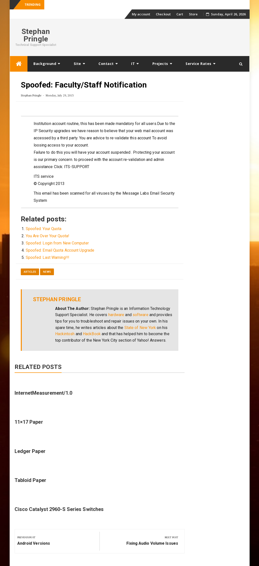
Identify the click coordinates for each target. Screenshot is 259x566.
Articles (30, 271)
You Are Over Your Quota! (47, 236)
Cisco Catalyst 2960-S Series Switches (59, 509)
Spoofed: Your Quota (44, 228)
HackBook (92, 333)
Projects (160, 63)
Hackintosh (65, 333)
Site (77, 63)
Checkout (163, 14)
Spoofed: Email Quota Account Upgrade (60, 250)
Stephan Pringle (36, 35)
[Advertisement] (156, 37)
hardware (116, 314)
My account (141, 14)
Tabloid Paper (30, 480)
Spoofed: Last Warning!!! (47, 257)
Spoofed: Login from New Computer (57, 243)
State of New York (140, 327)
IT (133, 63)
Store (193, 14)
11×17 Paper (29, 422)
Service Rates (199, 63)
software (140, 314)
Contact (106, 63)
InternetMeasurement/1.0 (43, 393)
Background (44, 63)
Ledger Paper (30, 451)
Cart (179, 14)
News (47, 271)
